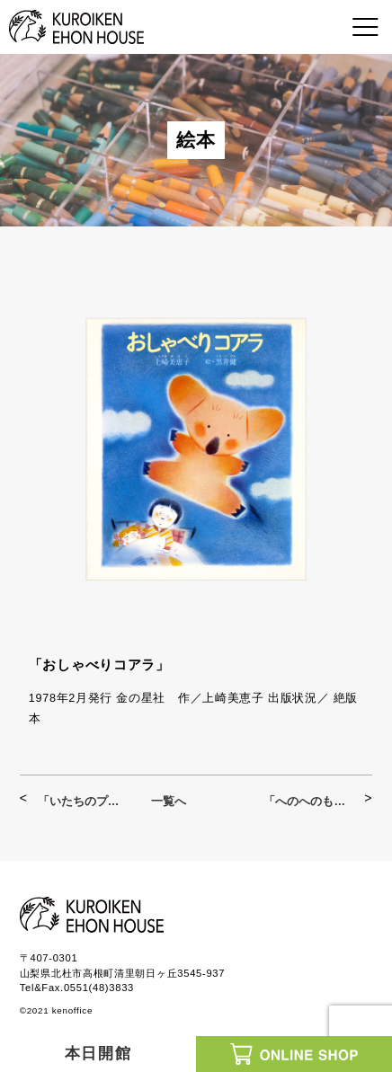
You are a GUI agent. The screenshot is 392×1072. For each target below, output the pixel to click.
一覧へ (168, 801)
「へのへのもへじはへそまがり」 (308, 801)
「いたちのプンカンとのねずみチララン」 (83, 801)
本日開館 (98, 1053)
